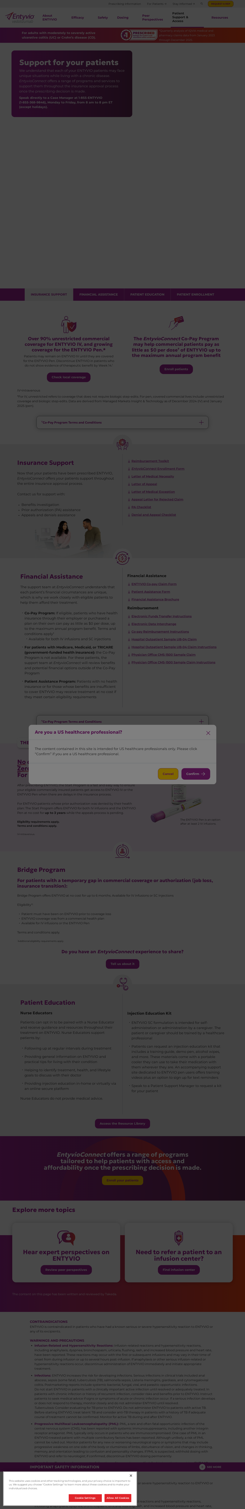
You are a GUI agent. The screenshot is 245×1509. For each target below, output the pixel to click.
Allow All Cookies (118, 1497)
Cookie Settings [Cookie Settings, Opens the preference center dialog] (85, 1497)
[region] (70, 1488)
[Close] (131, 1475)
